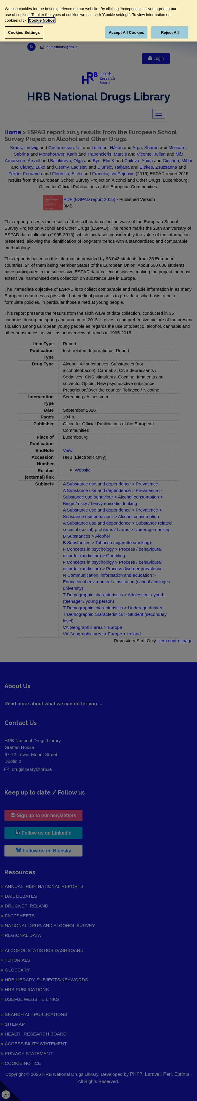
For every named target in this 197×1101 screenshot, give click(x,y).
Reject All (170, 32)
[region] (98, 20)
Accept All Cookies (126, 32)
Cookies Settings (24, 32)
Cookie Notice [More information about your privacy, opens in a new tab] (42, 20)
